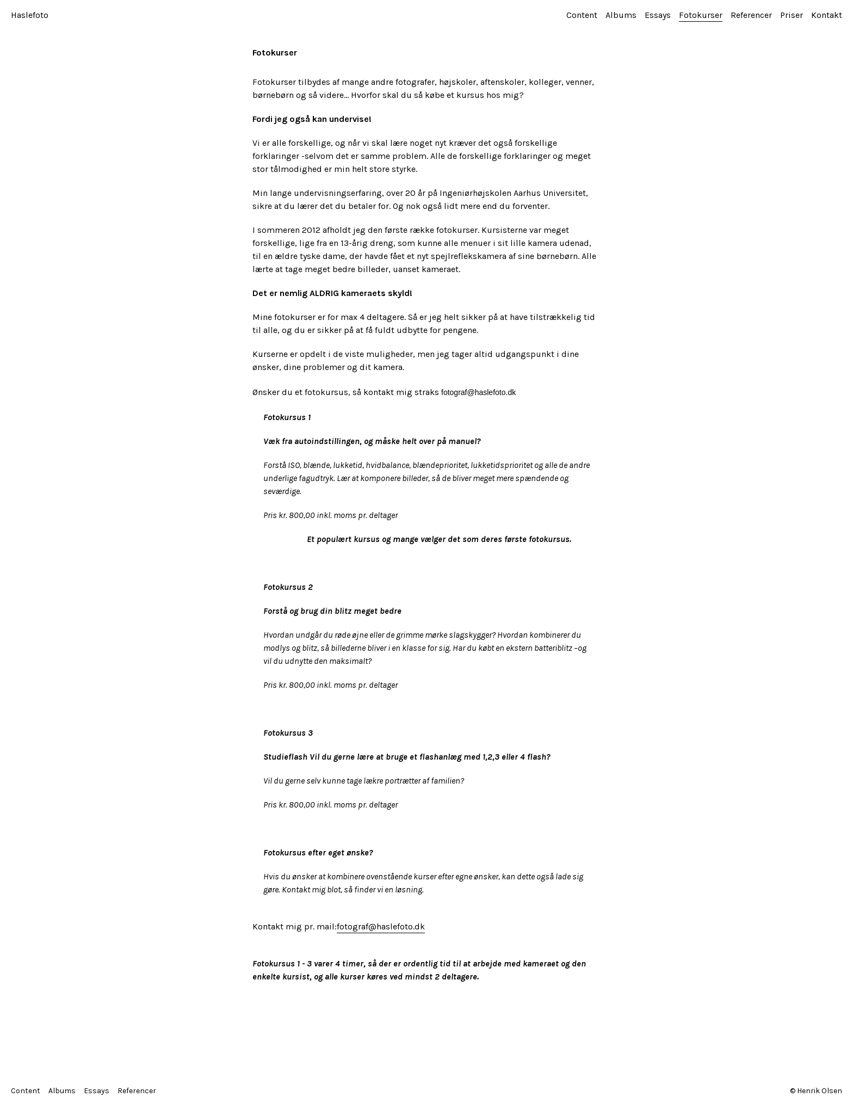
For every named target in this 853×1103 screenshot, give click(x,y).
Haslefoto (29, 15)
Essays (658, 15)
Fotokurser (700, 15)
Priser (791, 15)
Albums (620, 15)
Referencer (751, 15)
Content (581, 15)
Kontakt (826, 15)
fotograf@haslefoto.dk (381, 926)
